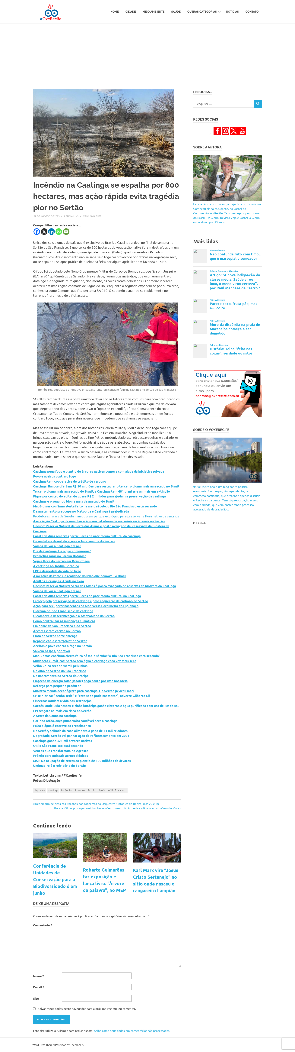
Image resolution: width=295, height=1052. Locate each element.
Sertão (91, 790)
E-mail (38, 987)
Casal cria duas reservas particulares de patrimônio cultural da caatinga (87, 536)
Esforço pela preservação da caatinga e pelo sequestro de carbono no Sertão (90, 601)
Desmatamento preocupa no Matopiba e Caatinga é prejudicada (81, 511)
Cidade (130, 11)
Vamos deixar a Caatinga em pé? (57, 546)
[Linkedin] (51, 231)
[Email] (66, 231)
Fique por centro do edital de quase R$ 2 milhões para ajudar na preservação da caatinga (99, 496)
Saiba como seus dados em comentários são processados (132, 1030)
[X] (44, 231)
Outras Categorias (204, 11)
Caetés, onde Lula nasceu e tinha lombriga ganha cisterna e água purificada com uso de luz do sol (106, 706)
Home (114, 11)
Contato (252, 11)
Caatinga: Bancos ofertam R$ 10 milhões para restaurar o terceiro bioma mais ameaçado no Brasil (106, 486)
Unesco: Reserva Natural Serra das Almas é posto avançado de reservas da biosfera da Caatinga (104, 586)
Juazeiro (80, 790)
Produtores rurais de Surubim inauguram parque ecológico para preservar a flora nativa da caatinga (106, 516)
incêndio (66, 790)
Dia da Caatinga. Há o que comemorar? (62, 551)
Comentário (42, 925)
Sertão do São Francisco (112, 790)
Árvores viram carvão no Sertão (57, 631)
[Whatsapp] (59, 231)
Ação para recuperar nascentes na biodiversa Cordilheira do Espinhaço (85, 606)
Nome (38, 976)
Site (36, 998)
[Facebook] (36, 231)
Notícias (232, 11)
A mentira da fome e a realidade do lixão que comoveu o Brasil (79, 576)
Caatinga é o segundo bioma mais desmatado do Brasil (73, 501)
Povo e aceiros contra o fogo (54, 476)
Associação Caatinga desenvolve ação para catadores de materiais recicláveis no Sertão (99, 521)
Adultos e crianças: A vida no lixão (58, 581)
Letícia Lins (71, 216)
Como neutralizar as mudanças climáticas (64, 621)
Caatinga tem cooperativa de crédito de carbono (69, 481)
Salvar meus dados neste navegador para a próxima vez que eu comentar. (87, 1008)
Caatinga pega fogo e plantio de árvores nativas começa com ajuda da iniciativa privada (98, 471)
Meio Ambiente (153, 11)
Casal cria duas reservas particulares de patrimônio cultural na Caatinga (87, 596)
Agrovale (39, 790)
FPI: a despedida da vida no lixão (57, 571)
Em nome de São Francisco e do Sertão (62, 626)
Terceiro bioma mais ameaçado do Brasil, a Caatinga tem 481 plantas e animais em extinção (101, 491)
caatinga (53, 790)
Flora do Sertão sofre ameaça (55, 636)
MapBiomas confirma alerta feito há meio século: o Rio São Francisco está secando (95, 506)
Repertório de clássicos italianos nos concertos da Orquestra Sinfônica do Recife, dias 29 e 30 (97, 803)
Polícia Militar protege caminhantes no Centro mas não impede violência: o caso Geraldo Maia (116, 808)
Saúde (176, 11)
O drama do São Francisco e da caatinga (63, 611)
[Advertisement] (147, 52)
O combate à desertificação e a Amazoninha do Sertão (74, 541)
